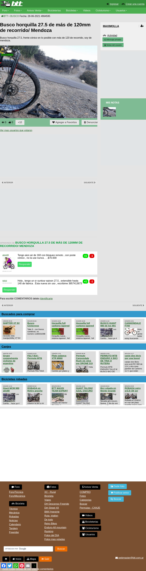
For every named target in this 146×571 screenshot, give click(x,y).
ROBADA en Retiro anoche (35, 389)
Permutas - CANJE (90, 508)
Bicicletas (71, 10)
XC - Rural (50, 492)
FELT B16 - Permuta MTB (34, 356)
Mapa (31, 559)
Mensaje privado (112, 39)
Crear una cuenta (135, 4)
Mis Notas (112, 102)
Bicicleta (18, 503)
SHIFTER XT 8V (11, 323)
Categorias (85, 500)
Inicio (17, 559)
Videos (87, 10)
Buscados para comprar (18, 314)
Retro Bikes (50, 523)
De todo (48, 519)
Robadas (14, 516)
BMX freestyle (52, 511)
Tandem (13, 528)
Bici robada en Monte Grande (108, 389)
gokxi (4, 280)
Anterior (7, 183)
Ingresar (114, 4)
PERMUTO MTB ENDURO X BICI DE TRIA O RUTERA (108, 359)
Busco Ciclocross (33, 324)
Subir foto (117, 486)
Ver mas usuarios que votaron (16, 130)
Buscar (83, 504)
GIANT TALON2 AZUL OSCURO (84, 389)
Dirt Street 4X (51, 508)
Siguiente (90, 183)
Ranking (48, 531)
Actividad (112, 35)
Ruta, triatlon (51, 515)
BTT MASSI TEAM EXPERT (60, 389)
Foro (4, 10)
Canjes (6, 346)
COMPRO (85, 492)
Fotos (17, 10)
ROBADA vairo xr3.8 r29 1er (133, 389)
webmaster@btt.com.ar (129, 557)
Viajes (47, 500)
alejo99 (5, 255)
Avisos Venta (34, 10)
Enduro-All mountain (55, 527)
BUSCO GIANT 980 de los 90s (108, 324)
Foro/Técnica (16, 492)
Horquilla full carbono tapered (60, 324)
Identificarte (46, 298)
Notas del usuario (113, 45)
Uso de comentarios (42, 569)
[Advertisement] (55, 155)
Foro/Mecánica (17, 496)
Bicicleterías (54, 10)
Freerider (14, 532)
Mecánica (14, 512)
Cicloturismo (102, 10)
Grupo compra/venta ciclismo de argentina (10, 359)
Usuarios (120, 10)
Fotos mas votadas (54, 539)
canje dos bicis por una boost (133, 356)
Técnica (13, 508)
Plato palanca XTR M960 (59, 356)
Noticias (13, 520)
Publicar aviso (120, 492)
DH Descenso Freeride (56, 504)
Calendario (15, 524)
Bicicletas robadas (14, 379)
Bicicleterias (90, 521)
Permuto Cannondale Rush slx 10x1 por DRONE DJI (84, 359)
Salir (45, 559)
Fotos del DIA (51, 535)
